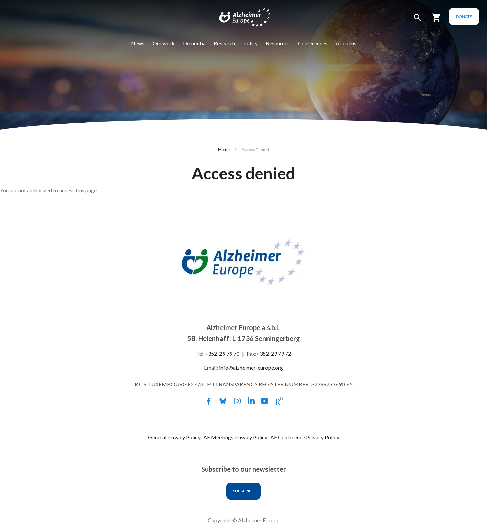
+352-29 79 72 (273, 353)
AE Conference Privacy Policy (304, 437)
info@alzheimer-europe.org (251, 367)
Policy (250, 43)
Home (224, 149)
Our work (164, 43)
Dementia (194, 43)
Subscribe (243, 490)
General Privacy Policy (174, 437)
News (137, 43)
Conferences (312, 43)
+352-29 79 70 (222, 353)
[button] (418, 20)
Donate (464, 16)
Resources (278, 43)
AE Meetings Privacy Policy (235, 437)
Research (224, 43)
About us (345, 43)
